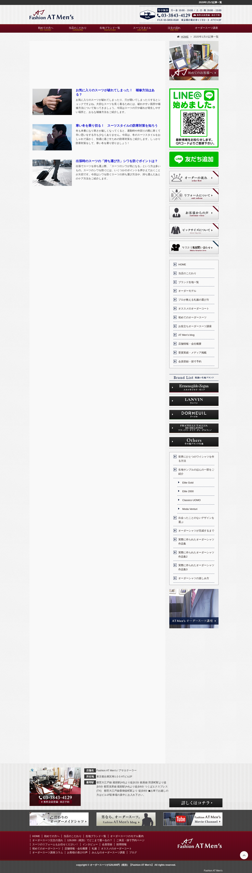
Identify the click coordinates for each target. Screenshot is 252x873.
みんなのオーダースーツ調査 (108, 852)
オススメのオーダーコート (193, 308)
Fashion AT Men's (213, 870)
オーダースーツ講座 (206, 27)
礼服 (94, 848)
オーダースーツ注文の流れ (47, 840)
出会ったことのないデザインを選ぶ (196, 519)
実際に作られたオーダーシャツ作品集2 (196, 554)
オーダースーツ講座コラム (47, 852)
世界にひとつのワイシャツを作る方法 (196, 458)
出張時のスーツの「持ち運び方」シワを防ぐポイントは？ (117, 161)
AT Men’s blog (186, 334)
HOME (182, 264)
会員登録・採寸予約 (189, 361)
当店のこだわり (78, 27)
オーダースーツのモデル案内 (127, 836)
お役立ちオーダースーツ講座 (195, 326)
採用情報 (121, 844)
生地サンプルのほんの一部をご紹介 (196, 471)
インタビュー (90, 844)
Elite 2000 (188, 491)
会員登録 (107, 844)
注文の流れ (174, 27)
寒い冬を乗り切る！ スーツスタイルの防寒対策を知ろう (117, 125)
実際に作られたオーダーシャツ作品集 (196, 541)
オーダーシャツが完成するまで (196, 530)
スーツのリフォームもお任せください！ (55, 844)
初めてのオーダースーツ (192, 317)
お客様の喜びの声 (77, 852)
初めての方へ (45, 27)
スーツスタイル (142, 27)
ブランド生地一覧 (188, 282)
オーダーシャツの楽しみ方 (193, 578)
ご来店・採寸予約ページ (130, 840)
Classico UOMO (191, 500)
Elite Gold (187, 482)
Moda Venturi (189, 509)
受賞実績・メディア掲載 (192, 352)
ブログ (133, 852)
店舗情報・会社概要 (189, 343)
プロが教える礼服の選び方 (193, 299)
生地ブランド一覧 (110, 27)
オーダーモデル (187, 290)
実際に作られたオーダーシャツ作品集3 (196, 567)
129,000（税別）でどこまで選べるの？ (89, 840)
